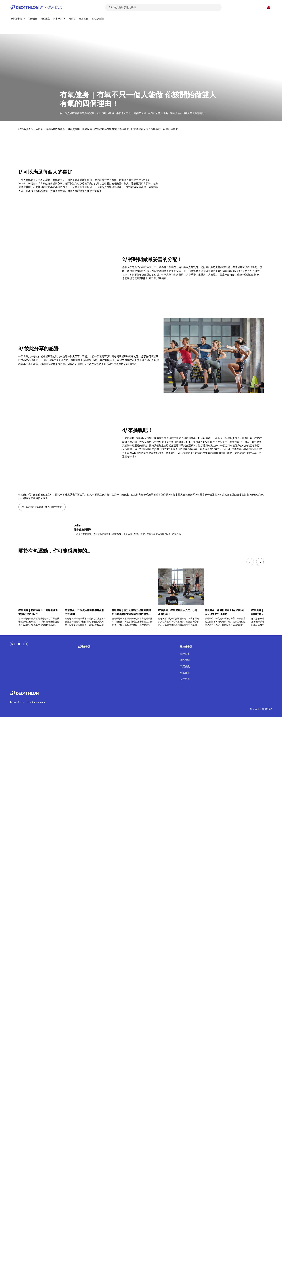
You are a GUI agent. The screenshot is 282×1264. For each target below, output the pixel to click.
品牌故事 (185, 653)
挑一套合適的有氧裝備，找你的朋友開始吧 (42, 507)
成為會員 (185, 672)
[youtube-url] (19, 644)
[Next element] (260, 561)
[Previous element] (250, 561)
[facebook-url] (12, 644)
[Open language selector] (268, 7)
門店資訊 (185, 666)
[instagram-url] (25, 644)
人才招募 (185, 679)
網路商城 (185, 659)
